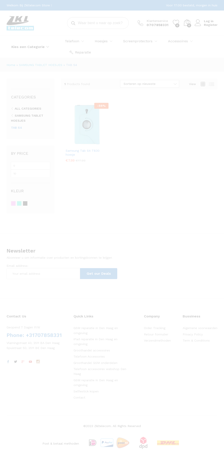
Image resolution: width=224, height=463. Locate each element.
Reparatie (80, 52)
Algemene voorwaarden (200, 328)
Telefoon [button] (72, 41)
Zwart (27, 203)
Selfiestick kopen (86, 391)
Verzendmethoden (157, 340)
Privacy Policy (193, 334)
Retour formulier (156, 334)
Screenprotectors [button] (137, 41)
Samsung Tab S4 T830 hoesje (83, 152)
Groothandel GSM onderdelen (95, 363)
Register (210, 25)
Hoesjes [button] (101, 41)
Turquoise (21, 203)
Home (11, 65)
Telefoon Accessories (89, 356)
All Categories (28, 108)
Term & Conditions (196, 340)
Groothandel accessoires (92, 350)
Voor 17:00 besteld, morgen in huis (191, 5)
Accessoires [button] (178, 41)
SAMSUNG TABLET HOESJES (40, 65)
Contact (79, 397)
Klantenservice (157, 21)
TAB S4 (16, 127)
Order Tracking (154, 328)
